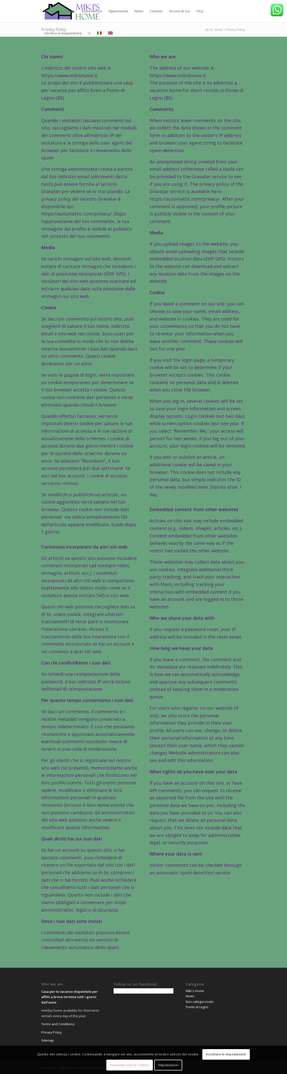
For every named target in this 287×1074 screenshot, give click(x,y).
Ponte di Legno (197, 1007)
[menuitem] (49, 11)
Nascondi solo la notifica (129, 1065)
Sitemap (47, 1040)
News (190, 996)
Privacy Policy (51, 1032)
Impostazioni (168, 1065)
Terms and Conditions (58, 1024)
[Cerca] (89, 33)
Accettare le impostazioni (226, 1054)
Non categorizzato (200, 1001)
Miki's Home (195, 991)
